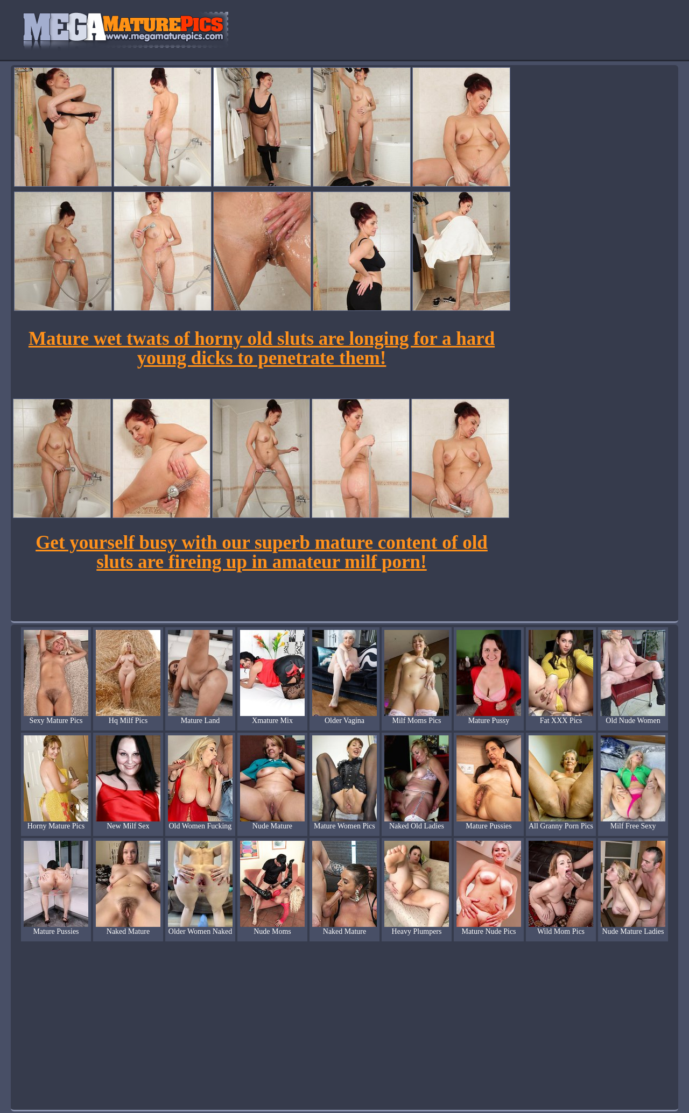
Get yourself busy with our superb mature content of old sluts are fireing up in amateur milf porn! (262, 552)
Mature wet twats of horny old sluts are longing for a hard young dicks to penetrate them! (262, 348)
